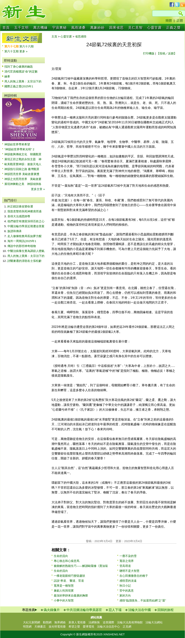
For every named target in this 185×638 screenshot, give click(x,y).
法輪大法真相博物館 (130, 622)
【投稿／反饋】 (167, 53)
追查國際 (108, 622)
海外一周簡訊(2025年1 (21, 241)
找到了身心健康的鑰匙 (18, 66)
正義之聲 (173, 27)
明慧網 (27, 626)
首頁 (6, 27)
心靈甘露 (154, 27)
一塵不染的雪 (128, 556)
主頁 (54, 36)
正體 (179, 20)
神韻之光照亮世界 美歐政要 (22, 179)
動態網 (47, 622)
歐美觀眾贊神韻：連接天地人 (22, 164)
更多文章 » (38, 189)
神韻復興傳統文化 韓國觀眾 (22, 154)
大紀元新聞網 (31, 622)
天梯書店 (40, 626)
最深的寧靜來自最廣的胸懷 (71, 595)
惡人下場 (115, 610)
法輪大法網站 (154, 622)
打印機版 (148, 53)
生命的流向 (61, 556)
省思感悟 (80, 36)
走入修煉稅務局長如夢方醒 (24, 236)
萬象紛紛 (97, 27)
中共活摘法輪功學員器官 (84, 610)
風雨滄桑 (78, 27)
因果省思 (116, 27)
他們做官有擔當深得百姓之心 (25, 221)
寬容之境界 (126, 560)
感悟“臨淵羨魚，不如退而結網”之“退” (142, 600)
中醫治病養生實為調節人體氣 (25, 250)
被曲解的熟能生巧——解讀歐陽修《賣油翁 (81, 565)
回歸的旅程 (165, 610)
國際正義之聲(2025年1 (18, 86)
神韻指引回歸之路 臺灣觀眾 (21, 169)
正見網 (127, 626)
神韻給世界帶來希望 (17, 144)
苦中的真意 (126, 590)
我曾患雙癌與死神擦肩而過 (24, 211)
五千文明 (21, 27)
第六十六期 (26, 46)
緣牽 (7, 76)
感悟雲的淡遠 (128, 580)
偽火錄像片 (52, 610)
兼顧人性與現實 (64, 590)
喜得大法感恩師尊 (18, 216)
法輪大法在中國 (139, 610)
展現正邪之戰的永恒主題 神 (22, 159)
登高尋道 (125, 565)
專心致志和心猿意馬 (66, 560)
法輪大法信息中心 (108, 626)
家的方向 (125, 595)
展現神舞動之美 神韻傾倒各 (22, 184)
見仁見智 (135, 27)
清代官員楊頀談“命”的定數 (21, 71)
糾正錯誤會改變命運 (20, 206)
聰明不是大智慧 (129, 570)
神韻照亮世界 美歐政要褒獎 (21, 174)
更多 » (23, 51)
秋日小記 (125, 585)
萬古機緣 (40, 27)
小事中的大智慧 (64, 600)
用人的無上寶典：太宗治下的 (22, 81)
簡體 (168, 20)
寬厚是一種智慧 (64, 585)
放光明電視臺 (57, 626)
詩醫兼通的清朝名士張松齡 (24, 260)
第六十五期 (11, 51)
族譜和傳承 (14, 231)
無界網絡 (60, 622)
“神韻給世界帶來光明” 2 (19, 149)
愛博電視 (88, 626)
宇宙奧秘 (59, 27)
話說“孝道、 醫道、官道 (69, 580)
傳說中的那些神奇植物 (21, 246)
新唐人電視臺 (77, 622)
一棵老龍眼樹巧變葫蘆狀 (69, 575)
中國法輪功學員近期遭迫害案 (25, 226)
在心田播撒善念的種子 (133, 575)
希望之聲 (74, 626)
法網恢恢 (94, 622)
